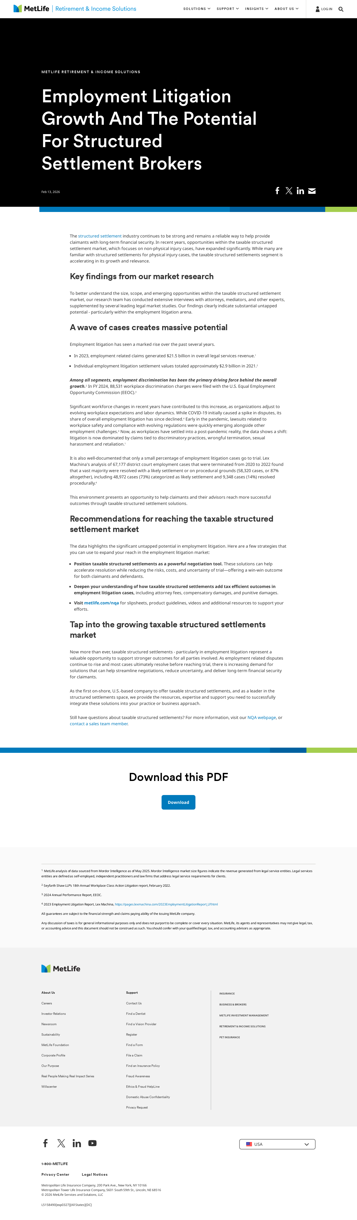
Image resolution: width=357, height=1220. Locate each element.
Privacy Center (55, 1175)
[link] (277, 190)
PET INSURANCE (229, 1037)
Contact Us (133, 1003)
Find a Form (134, 1045)
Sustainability (50, 1034)
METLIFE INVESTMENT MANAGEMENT (244, 1015)
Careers (46, 1003)
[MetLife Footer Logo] (60, 971)
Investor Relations (53, 1014)
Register (131, 1034)
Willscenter (49, 1086)
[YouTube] (92, 1144)
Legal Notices (95, 1175)
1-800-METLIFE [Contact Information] (54, 1164)
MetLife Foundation (55, 1045)
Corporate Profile (53, 1055)
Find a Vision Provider (141, 1024)
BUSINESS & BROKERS (233, 1004)
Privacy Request (137, 1107)
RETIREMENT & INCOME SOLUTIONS (242, 1026)
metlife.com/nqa (101, 603)
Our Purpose (50, 1066)
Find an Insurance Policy (143, 1066)
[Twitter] (61, 1144)
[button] (197, 9)
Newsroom (49, 1024)
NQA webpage (262, 717)
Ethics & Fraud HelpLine (142, 1086)
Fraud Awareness (138, 1076)
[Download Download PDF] (178, 802)
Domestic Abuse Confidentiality (148, 1097)
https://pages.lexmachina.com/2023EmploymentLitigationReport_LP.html (166, 904)
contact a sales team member (98, 724)
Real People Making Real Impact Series (67, 1076)
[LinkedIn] (77, 1144)
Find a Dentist (135, 1014)
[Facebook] (45, 1144)
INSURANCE (227, 993)
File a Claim (134, 1055)
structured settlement (100, 236)
